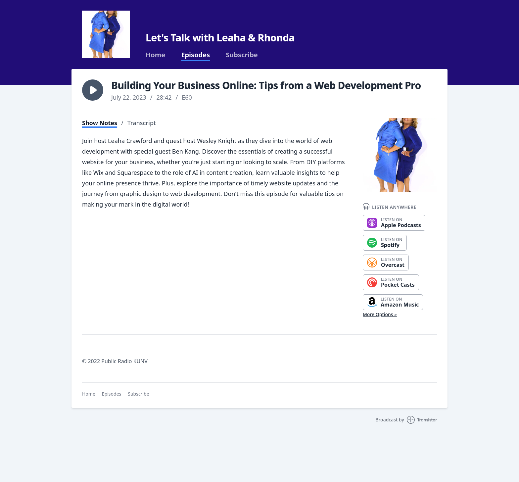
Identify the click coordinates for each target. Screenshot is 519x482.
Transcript (141, 123)
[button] (92, 90)
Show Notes (99, 123)
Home (155, 55)
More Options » (380, 314)
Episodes (195, 55)
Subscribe (242, 55)
